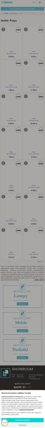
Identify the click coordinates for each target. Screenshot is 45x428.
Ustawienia (22, 425)
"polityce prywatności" (26, 410)
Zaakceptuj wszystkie (22, 420)
